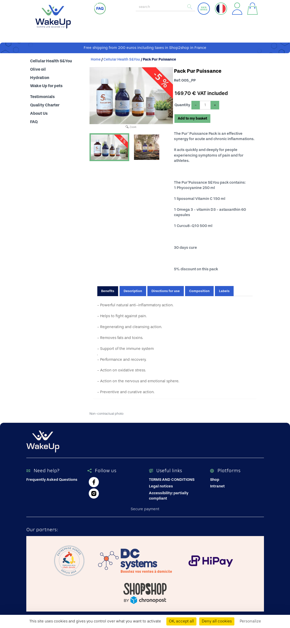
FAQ (34, 120)
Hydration (39, 76)
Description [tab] (133, 290)
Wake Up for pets (46, 85)
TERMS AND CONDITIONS (171, 478)
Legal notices (161, 485)
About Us (39, 112)
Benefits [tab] (107, 290)
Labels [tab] (224, 290)
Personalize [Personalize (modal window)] (250, 621)
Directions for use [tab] (165, 290)
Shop (214, 478)
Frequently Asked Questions (51, 478)
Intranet (217, 485)
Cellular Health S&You (51, 60)
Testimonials (42, 95)
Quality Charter (44, 104)
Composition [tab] (199, 290)
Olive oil (38, 68)
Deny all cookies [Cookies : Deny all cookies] (217, 621)
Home (96, 58)
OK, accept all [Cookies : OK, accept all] (181, 621)
